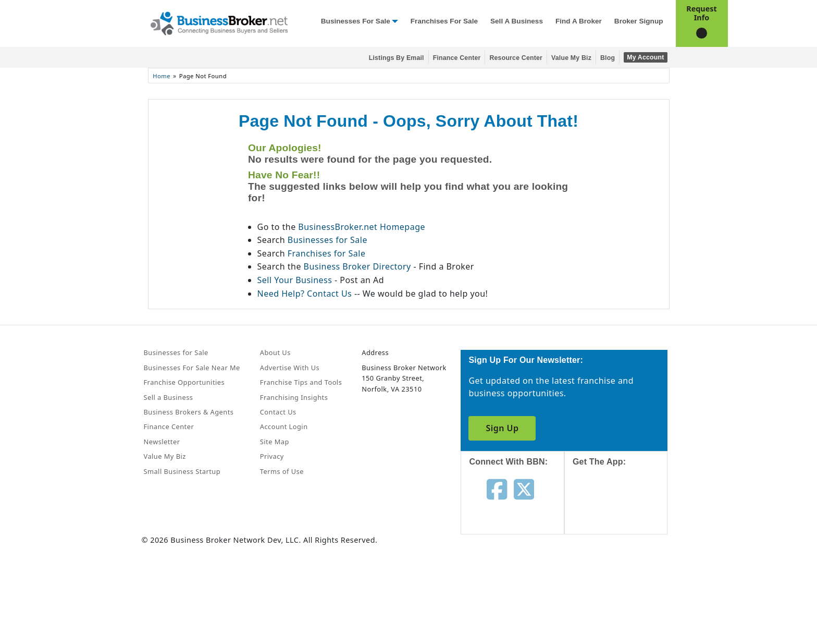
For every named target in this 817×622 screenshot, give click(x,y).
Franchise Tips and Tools (301, 382)
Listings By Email (396, 58)
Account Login (284, 426)
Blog (607, 58)
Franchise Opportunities (184, 382)
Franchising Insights (294, 397)
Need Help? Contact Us (305, 293)
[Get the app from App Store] (624, 510)
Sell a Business (516, 21)
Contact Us (278, 412)
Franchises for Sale (444, 21)
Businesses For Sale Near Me (192, 367)
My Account (645, 57)
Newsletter (162, 441)
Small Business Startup (182, 471)
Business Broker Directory (357, 266)
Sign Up (502, 428)
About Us (275, 352)
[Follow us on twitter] (524, 488)
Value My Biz (571, 58)
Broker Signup (638, 21)
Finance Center (457, 58)
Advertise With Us (289, 367)
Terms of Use (282, 471)
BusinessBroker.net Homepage (361, 227)
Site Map (274, 441)
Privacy (272, 456)
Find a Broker (578, 21)
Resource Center (515, 58)
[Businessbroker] (219, 22)
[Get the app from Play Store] (624, 581)
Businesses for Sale (355, 21)
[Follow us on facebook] (497, 488)
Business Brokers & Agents (189, 412)
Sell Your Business (296, 280)
